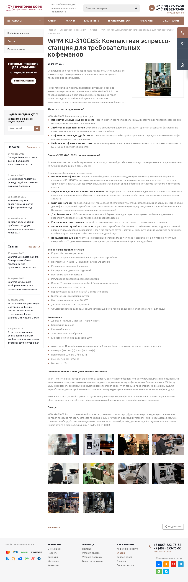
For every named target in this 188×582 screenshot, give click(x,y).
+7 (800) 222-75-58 (170, 6)
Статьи (121, 553)
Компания (54, 544)
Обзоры (121, 561)
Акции (52, 20)
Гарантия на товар (92, 561)
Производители (119, 20)
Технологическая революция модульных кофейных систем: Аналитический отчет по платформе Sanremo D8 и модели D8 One (24, 310)
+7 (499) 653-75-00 (170, 9)
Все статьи (34, 247)
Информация (126, 544)
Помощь (88, 544)
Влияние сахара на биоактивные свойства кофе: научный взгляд (20, 204)
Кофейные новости (127, 548)
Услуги (70, 20)
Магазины (146, 20)
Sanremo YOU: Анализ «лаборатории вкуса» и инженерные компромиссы (22, 285)
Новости (52, 553)
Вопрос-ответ (124, 557)
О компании (171, 20)
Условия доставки (92, 557)
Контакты (53, 565)
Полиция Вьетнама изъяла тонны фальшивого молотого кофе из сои (22, 161)
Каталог (17, 20)
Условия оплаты (91, 553)
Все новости (33, 147)
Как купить (91, 20)
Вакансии (53, 557)
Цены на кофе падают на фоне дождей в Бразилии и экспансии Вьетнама (23, 182)
